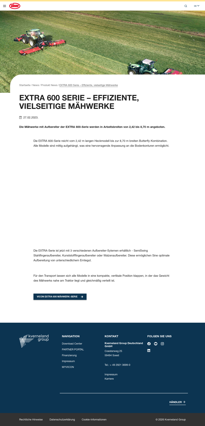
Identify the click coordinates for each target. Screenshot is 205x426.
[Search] (185, 6)
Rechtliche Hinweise (31, 419)
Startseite (24, 85)
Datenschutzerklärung (62, 419)
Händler (175, 402)
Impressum (68, 361)
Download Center (72, 343)
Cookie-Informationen (94, 419)
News (35, 85)
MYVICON (68, 367)
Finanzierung (69, 355)
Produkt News (49, 85)
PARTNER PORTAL (73, 349)
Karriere (109, 378)
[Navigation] (4, 6)
